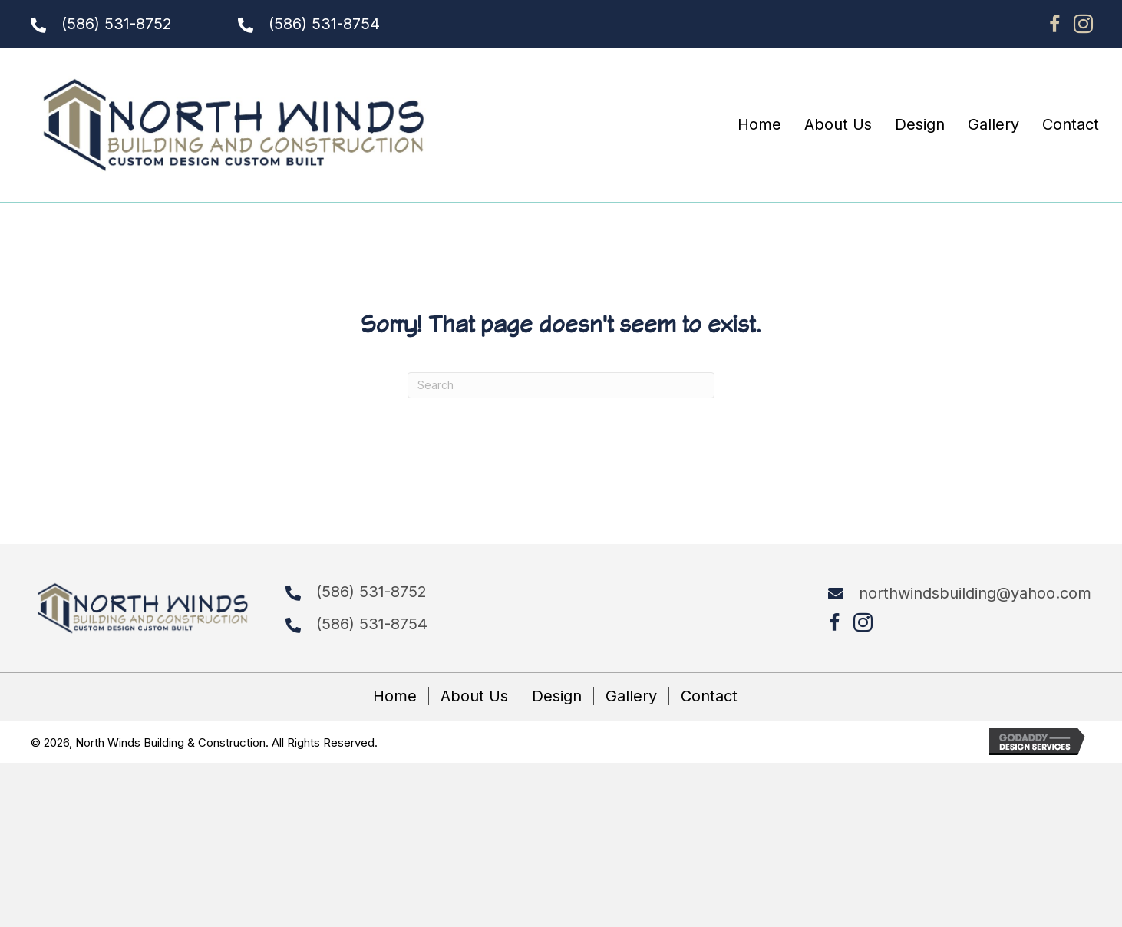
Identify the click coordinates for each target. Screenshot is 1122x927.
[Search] (561, 385)
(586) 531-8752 (116, 24)
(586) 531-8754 (324, 24)
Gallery (631, 696)
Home (395, 696)
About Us (474, 696)
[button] (1054, 23)
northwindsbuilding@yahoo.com (975, 593)
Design (557, 696)
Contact (709, 696)
